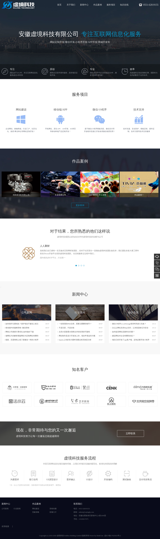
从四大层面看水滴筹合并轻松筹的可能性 (74, 332)
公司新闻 (5, 509)
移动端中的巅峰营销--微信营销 (17, 328)
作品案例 (97, 5)
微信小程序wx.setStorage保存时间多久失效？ (129, 324)
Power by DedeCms (96, 536)
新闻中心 (84, 5)
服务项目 (111, 5)
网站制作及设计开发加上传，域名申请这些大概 (77, 336)
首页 (59, 5)
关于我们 (71, 5)
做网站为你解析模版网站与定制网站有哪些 (21, 336)
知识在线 (124, 5)
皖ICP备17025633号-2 (113, 536)
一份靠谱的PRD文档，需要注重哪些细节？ (75, 324)
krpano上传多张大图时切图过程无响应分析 (75, 340)
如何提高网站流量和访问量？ (123, 332)
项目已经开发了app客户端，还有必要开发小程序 (130, 340)
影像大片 (53, 512)
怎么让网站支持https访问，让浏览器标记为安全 (130, 328)
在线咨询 (157, 257)
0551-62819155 (157, 263)
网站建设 (35, 509)
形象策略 (35, 512)
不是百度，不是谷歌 (66, 328)
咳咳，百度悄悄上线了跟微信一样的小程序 (21, 340)
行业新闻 (17, 509)
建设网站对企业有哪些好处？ (123, 336)
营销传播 (53, 509)
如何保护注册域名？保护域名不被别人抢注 (21, 324)
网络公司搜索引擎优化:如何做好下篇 (19, 332)
